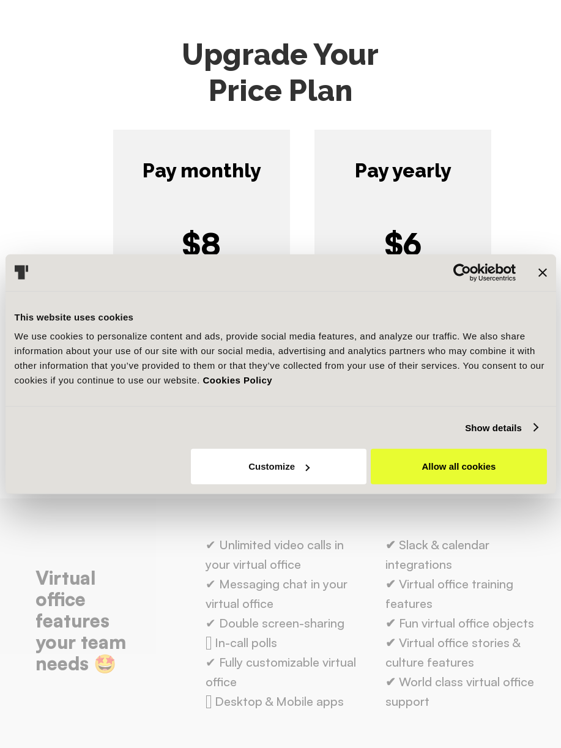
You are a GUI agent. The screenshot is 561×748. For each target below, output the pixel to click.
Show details (493, 427)
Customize (279, 466)
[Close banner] (542, 272)
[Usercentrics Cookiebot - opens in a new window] (462, 272)
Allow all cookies (459, 466)
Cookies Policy (238, 380)
